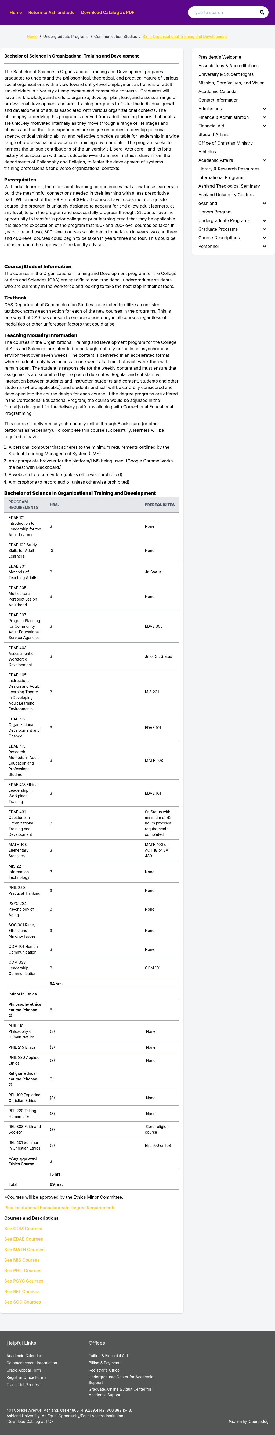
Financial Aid (232, 125)
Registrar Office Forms (26, 1377)
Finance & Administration (232, 117)
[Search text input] (228, 12)
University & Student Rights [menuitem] (226, 74)
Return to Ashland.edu (51, 12)
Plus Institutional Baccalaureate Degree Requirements (59, 1207)
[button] (262, 12)
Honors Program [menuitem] (215, 212)
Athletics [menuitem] (207, 151)
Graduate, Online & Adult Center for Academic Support (120, 1392)
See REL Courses (21, 1291)
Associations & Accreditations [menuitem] (228, 65)
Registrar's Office (104, 1370)
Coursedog (259, 1421)
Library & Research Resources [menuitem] (228, 169)
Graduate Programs (232, 229)
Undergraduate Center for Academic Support (121, 1380)
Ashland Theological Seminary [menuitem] (229, 186)
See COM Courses (23, 1228)
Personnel (232, 246)
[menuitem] (233, 108)
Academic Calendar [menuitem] (218, 91)
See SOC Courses (22, 1302)
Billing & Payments (105, 1363)
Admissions (232, 108)
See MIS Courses (22, 1260)
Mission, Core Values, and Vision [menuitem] (231, 82)
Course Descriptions (232, 237)
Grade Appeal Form (23, 1370)
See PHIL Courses (22, 1270)
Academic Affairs (232, 160)
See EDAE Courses (23, 1239)
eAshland (232, 203)
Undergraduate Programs (232, 220)
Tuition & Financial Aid (108, 1355)
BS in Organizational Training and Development (185, 36)
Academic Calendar (23, 1355)
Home (16, 12)
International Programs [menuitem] (221, 177)
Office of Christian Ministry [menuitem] (225, 143)
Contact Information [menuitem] (218, 100)
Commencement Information (31, 1363)
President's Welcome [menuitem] (219, 57)
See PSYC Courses (23, 1281)
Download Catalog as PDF (108, 12)
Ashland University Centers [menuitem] (226, 194)
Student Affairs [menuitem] (213, 134)
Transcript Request (23, 1384)
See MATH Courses (24, 1249)
